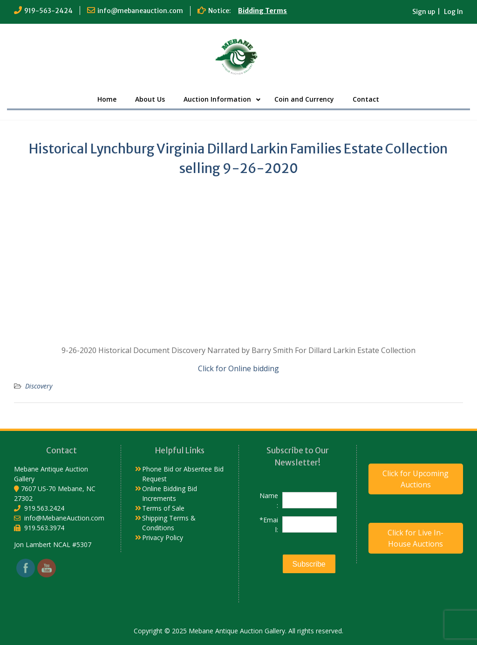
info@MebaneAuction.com (64, 517)
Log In (453, 11)
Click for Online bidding (238, 368)
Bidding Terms (262, 11)
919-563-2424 (48, 11)
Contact (366, 99)
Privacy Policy (162, 537)
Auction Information (217, 99)
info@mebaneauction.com (140, 11)
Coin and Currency (304, 99)
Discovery (38, 385)
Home (106, 99)
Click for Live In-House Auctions (415, 538)
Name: (268, 500)
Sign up (423, 11)
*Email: (268, 524)
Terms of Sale (163, 508)
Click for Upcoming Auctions (415, 479)
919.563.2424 (44, 508)
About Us (150, 99)
